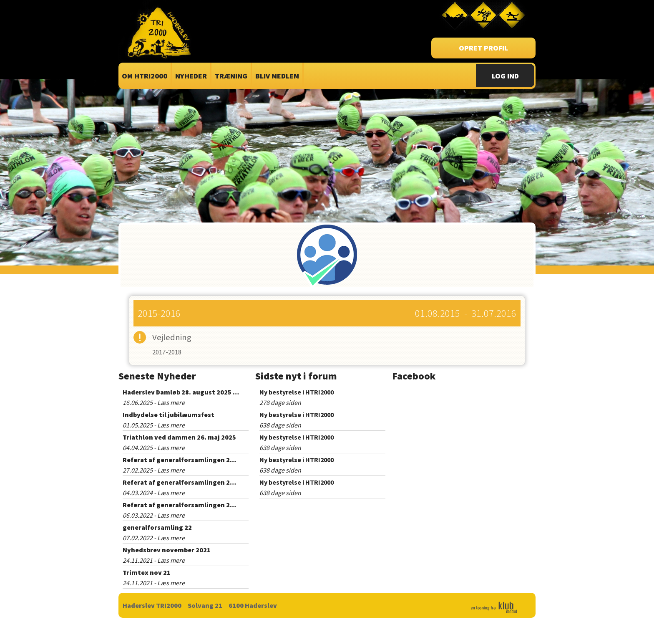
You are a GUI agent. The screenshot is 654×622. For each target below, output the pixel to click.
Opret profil (483, 48)
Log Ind (505, 76)
